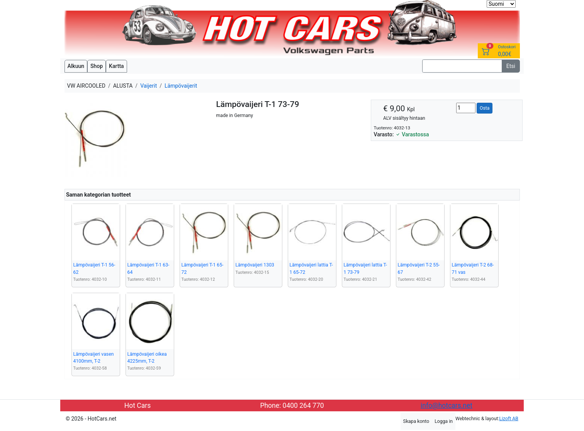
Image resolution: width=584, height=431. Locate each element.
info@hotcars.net (446, 405)
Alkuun (76, 66)
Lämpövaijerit (181, 86)
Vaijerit (148, 86)
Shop (96, 66)
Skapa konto (416, 421)
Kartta (116, 66)
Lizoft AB (508, 418)
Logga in (444, 421)
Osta (484, 108)
